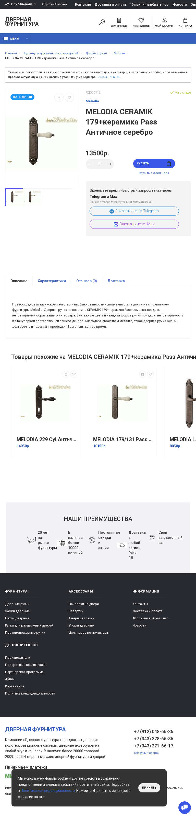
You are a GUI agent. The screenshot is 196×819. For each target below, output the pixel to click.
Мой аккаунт (165, 23)
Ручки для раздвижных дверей (29, 635)
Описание (18, 286)
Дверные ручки (17, 614)
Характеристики (52, 286)
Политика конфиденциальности (30, 703)
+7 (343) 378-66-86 (108, 80)
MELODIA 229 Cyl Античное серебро (47, 449)
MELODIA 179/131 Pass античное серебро (123, 449)
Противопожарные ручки (25, 642)
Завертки (76, 621)
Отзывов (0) (86, 286)
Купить (154, 167)
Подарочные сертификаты (26, 675)
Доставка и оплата (114, 4)
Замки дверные (17, 621)
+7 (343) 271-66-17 (153, 755)
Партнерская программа (24, 682)
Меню (11, 41)
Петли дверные (17, 628)
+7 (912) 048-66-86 (19, 4)
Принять (148, 788)
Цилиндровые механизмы (89, 642)
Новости (184, 4)
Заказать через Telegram (134, 216)
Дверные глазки (81, 628)
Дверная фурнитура (22, 22)
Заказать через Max (134, 229)
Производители (17, 667)
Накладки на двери (84, 614)
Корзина (185, 23)
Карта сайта (14, 696)
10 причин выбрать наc (153, 4)
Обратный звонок (57, 4)
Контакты (87, 4)
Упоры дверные (81, 635)
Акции (10, 689)
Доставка (116, 286)
